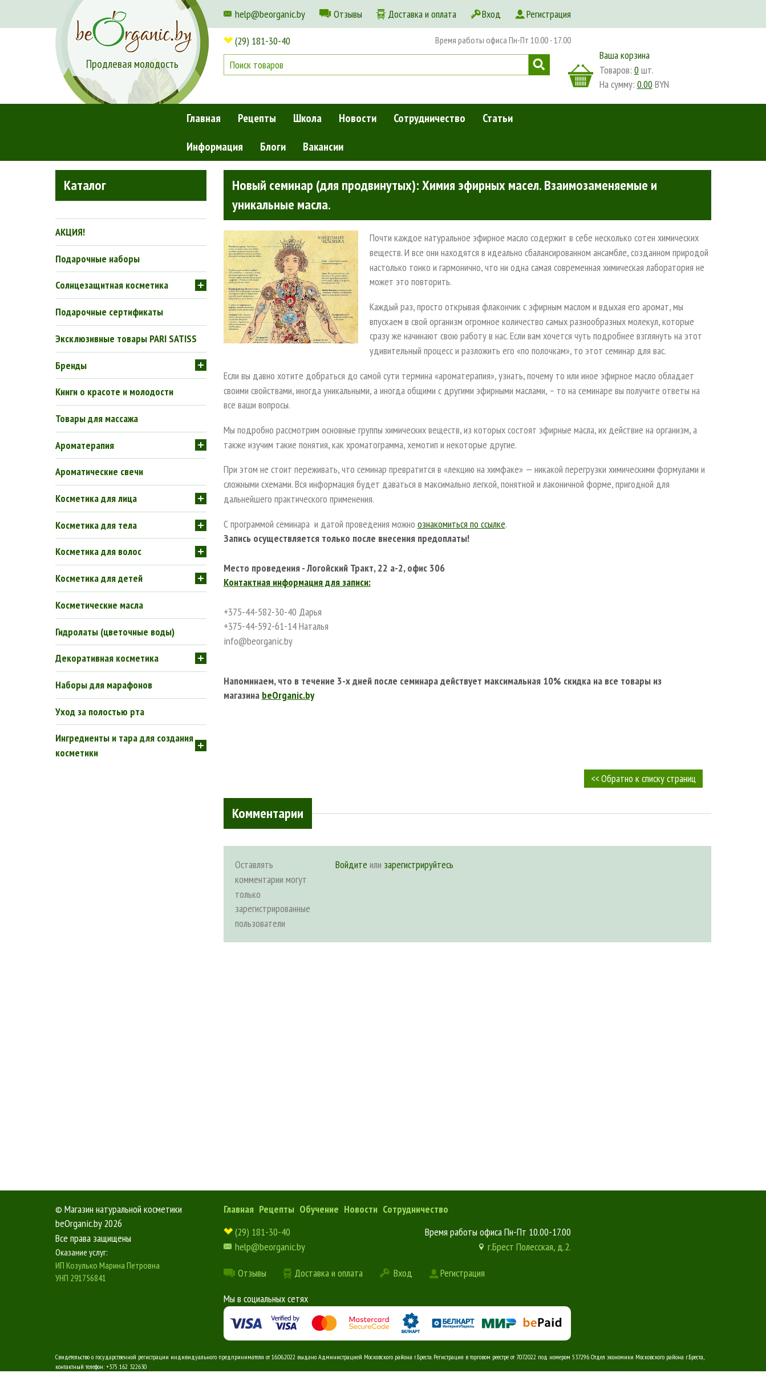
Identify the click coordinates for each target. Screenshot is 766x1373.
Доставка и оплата (422, 14)
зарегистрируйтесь (418, 864)
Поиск (539, 64)
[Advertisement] (467, 1039)
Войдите (351, 864)
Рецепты (257, 118)
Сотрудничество (429, 118)
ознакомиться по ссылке (461, 523)
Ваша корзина (624, 55)
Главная (204, 118)
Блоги (273, 146)
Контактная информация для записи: (297, 582)
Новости (357, 118)
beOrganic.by (288, 695)
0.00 (644, 84)
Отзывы (348, 14)
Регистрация (548, 14)
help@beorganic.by (270, 14)
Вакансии (323, 146)
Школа (307, 118)
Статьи (498, 118)
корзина (580, 75)
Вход (491, 14)
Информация (215, 146)
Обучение (319, 1209)
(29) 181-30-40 (262, 40)
